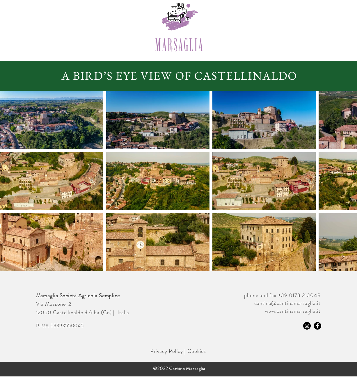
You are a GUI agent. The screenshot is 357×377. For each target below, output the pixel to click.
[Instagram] (307, 326)
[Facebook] (317, 326)
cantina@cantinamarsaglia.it (287, 303)
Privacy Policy (166, 351)
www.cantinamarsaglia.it (293, 311)
